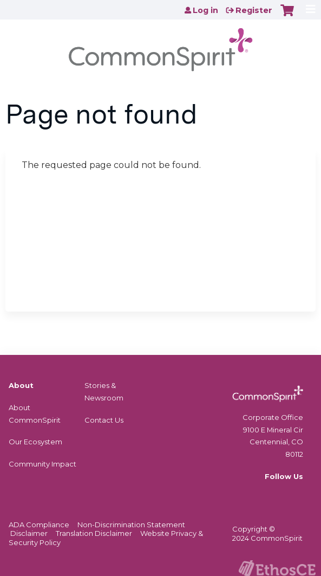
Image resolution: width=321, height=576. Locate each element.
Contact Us (103, 420)
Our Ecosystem (35, 441)
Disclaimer (29, 533)
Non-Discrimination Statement (131, 524)
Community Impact (42, 463)
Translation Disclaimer (94, 533)
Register (253, 10)
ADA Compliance (39, 524)
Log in (205, 10)
